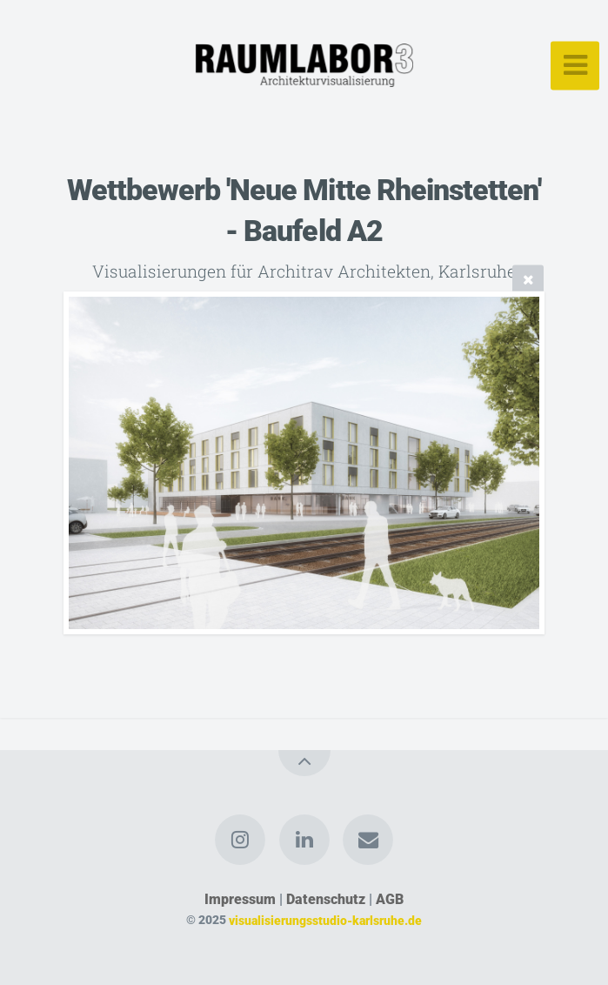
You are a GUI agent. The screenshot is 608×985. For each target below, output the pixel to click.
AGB (390, 899)
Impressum (240, 899)
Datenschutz (325, 899)
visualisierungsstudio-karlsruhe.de (325, 920)
